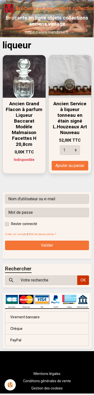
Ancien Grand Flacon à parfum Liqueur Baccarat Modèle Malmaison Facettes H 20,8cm (24, 124)
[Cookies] (10, 384)
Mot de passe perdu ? (42, 234)
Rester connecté (24, 224)
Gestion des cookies (47, 388)
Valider (47, 245)
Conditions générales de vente (47, 381)
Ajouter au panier (69, 165)
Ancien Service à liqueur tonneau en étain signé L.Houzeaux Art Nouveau (70, 118)
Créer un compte (16, 234)
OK (83, 280)
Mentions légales (47, 374)
